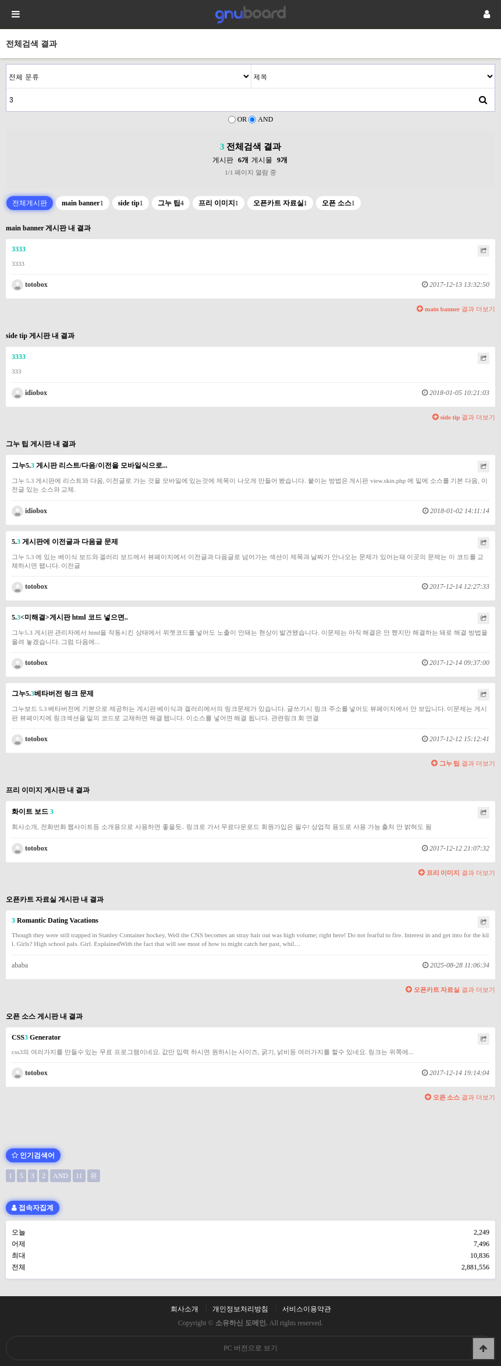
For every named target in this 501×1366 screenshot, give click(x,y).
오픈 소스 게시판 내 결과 (44, 1016)
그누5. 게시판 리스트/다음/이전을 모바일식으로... (90, 465)
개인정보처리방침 (240, 1308)
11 (79, 1176)
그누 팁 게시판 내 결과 (41, 444)
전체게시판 (29, 203)
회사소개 (184, 1308)
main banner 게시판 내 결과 (48, 228)
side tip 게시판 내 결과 (40, 336)
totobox (30, 284)
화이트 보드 (33, 811)
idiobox (29, 393)
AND (265, 119)
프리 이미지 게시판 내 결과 (48, 790)
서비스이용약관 (306, 1308)
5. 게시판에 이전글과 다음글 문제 (65, 542)
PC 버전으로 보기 (250, 1348)
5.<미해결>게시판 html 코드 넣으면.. (70, 617)
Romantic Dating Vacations (55, 920)
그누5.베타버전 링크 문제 (53, 693)
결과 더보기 (456, 308)
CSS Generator (36, 1037)
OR (242, 119)
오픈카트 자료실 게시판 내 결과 (55, 899)
